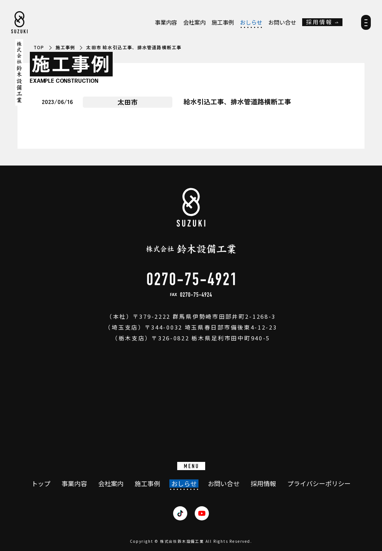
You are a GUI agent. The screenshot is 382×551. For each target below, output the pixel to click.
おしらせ (251, 22)
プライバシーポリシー (319, 483)
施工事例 (223, 22)
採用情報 (319, 22)
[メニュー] (366, 25)
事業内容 (166, 22)
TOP (39, 47)
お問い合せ (282, 22)
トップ (40, 483)
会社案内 (194, 22)
